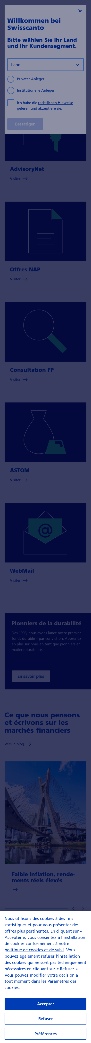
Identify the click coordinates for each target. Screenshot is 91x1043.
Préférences (45, 1036)
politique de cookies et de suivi (34, 952)
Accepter (45, 1006)
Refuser (45, 1021)
